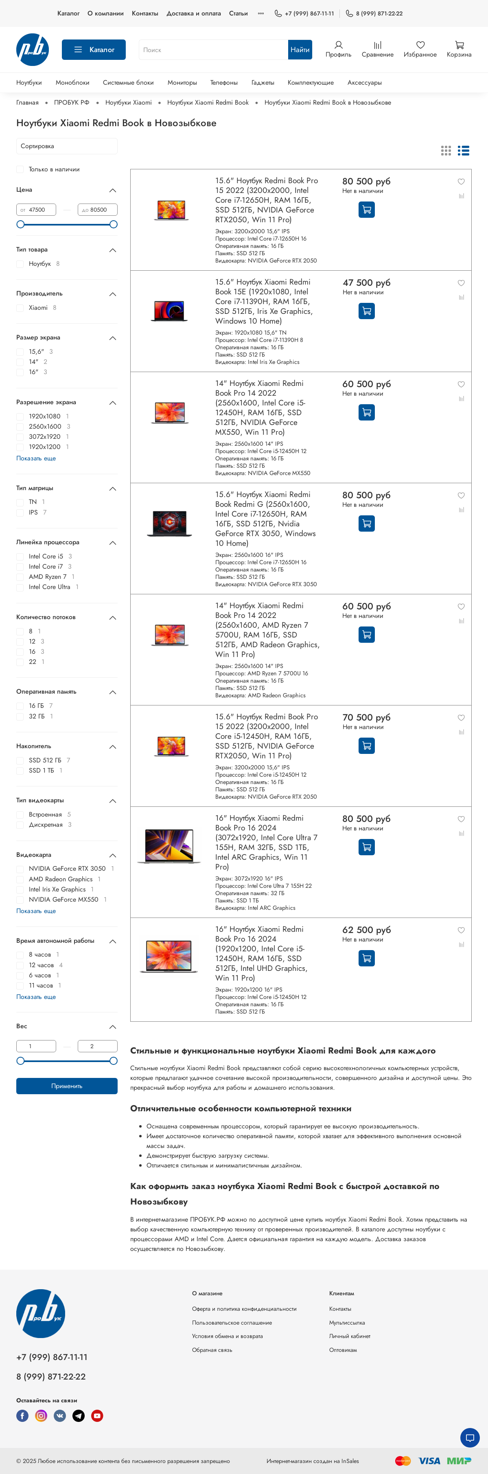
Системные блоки (128, 82)
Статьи (238, 13)
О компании (106, 13)
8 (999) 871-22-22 (374, 13)
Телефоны (224, 82)
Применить (67, 1086)
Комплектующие (311, 82)
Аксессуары (365, 82)
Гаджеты (263, 82)
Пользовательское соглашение (232, 1322)
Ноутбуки (29, 82)
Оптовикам (343, 1350)
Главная (27, 102)
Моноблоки (73, 82)
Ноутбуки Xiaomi (128, 102)
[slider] (20, 224)
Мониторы (182, 82)
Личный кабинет (349, 1336)
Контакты (145, 13)
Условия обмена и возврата (227, 1336)
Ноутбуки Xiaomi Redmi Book (208, 102)
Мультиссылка (347, 1322)
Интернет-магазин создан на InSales (313, 1461)
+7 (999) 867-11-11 (304, 13)
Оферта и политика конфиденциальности (244, 1309)
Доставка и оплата (193, 13)
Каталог (68, 13)
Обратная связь (212, 1350)
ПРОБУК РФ (72, 102)
